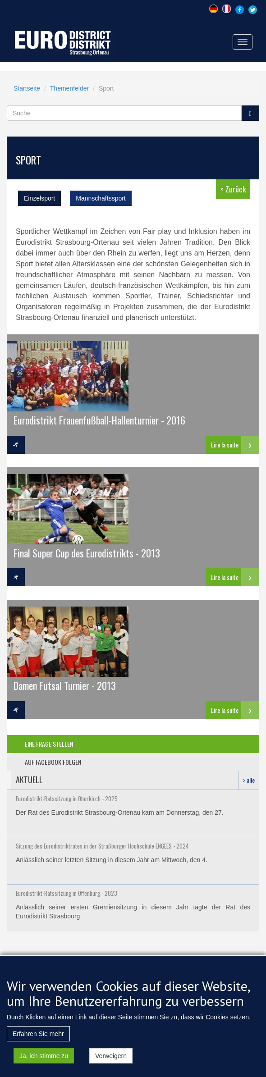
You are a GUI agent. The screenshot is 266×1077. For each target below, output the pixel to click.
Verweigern (111, 1063)
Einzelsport (39, 198)
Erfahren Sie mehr (38, 1041)
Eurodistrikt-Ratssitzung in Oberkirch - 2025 (67, 798)
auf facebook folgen (53, 762)
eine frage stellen (49, 743)
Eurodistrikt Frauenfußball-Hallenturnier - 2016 (99, 420)
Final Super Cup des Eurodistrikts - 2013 (87, 553)
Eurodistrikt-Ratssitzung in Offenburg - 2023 (66, 893)
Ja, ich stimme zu (43, 1063)
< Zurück (233, 189)
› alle (249, 780)
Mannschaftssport (101, 198)
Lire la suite (224, 444)
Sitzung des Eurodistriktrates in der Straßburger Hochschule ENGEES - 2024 (102, 845)
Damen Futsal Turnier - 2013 (65, 685)
